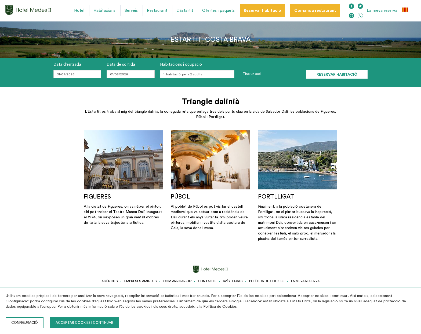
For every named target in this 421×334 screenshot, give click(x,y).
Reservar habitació (262, 11)
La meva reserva (382, 11)
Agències (109, 281)
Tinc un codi (252, 73)
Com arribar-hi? (177, 281)
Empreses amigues (140, 281)
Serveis (131, 11)
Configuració (24, 322)
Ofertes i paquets (218, 11)
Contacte (207, 281)
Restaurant (157, 11)
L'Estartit (184, 11)
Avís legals (233, 281)
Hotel (79, 11)
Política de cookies (267, 281)
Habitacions (104, 11)
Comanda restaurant (315, 11)
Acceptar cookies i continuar (84, 322)
